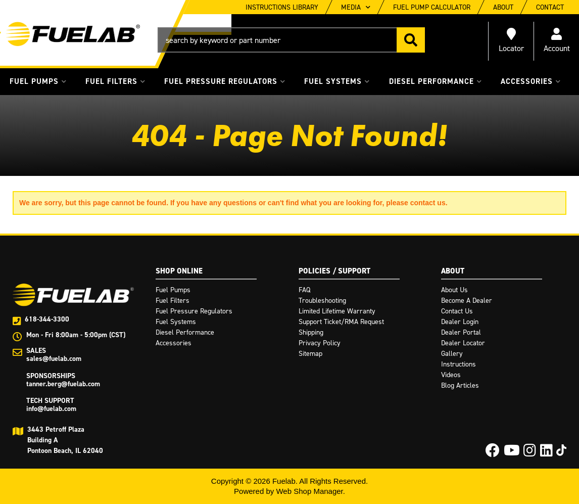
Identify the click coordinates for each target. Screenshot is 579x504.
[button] (291, 40)
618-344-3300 (47, 319)
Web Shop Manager (309, 491)
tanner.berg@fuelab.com (63, 384)
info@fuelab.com (51, 409)
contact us (428, 203)
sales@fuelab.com (53, 358)
